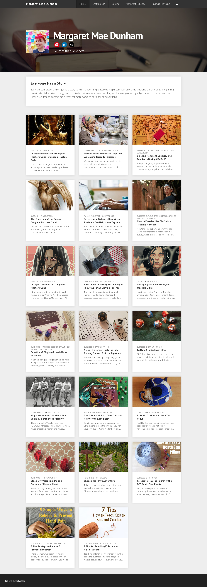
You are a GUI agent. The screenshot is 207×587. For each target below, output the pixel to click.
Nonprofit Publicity (135, 3)
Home (83, 3)
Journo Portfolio (19, 581)
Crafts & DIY (99, 3)
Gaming (115, 3)
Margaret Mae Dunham (41, 4)
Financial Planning (161, 3)
